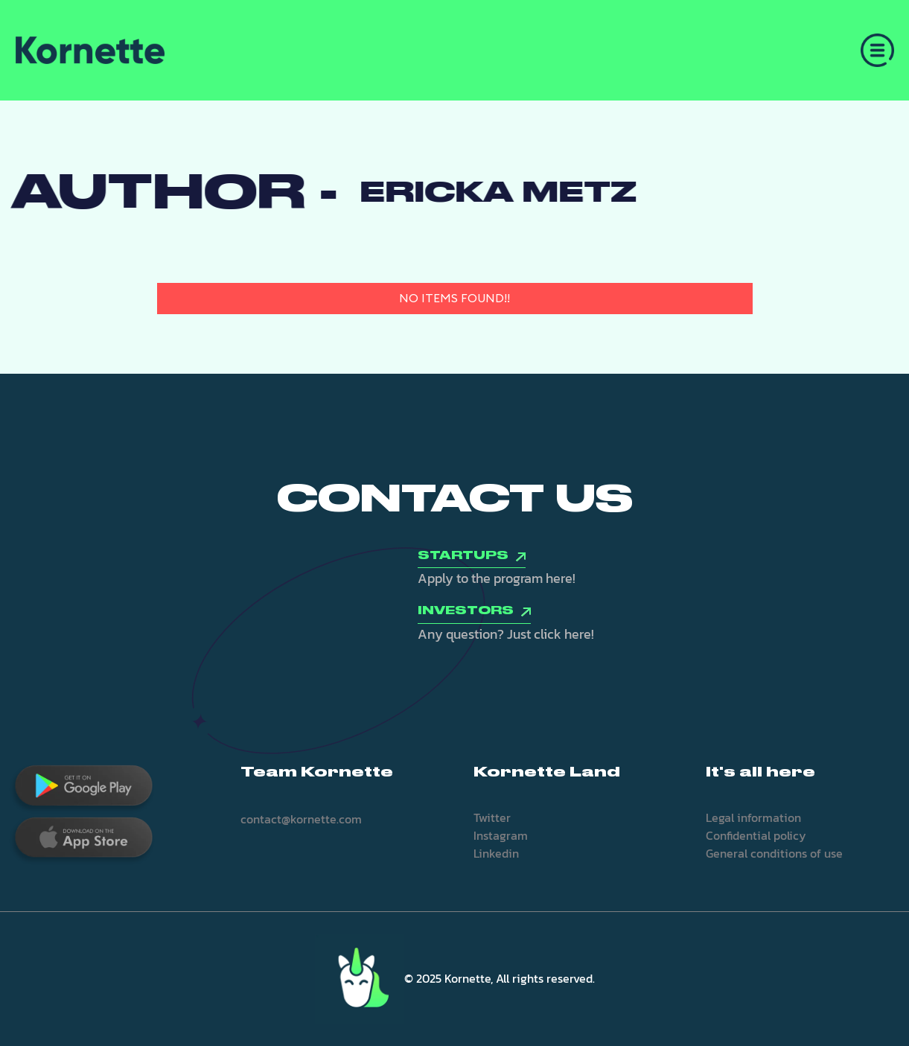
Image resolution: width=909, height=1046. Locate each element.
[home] (90, 50)
